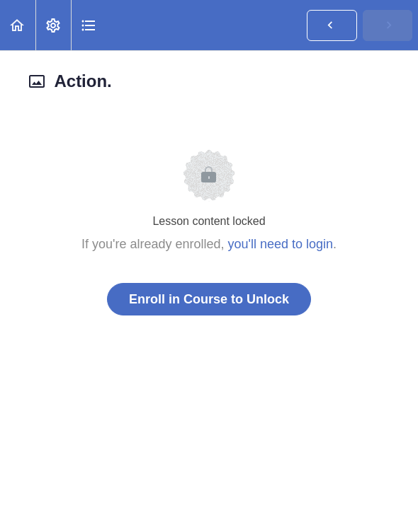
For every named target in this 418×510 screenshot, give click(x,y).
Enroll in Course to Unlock (209, 299)
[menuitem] (53, 25)
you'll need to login (281, 244)
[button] (17, 25)
